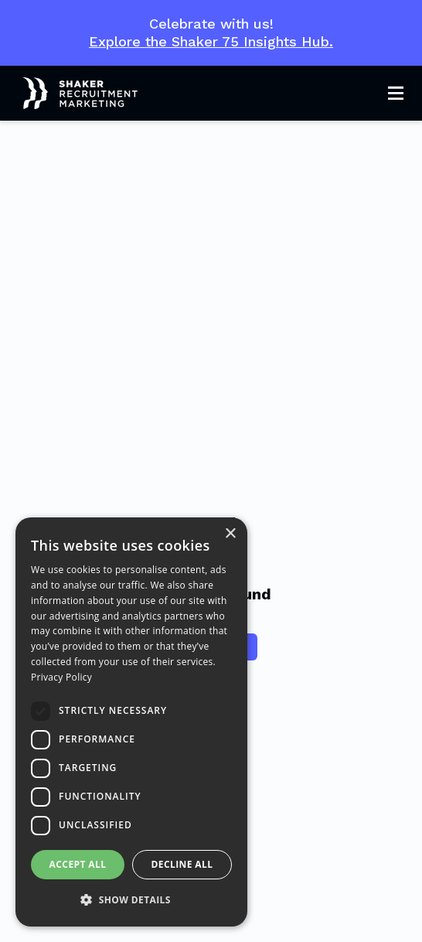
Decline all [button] (182, 864)
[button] (131, 900)
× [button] (230, 534)
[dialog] (131, 722)
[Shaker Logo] (69, 93)
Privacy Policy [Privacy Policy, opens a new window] (61, 677)
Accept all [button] (78, 864)
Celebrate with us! (211, 32)
